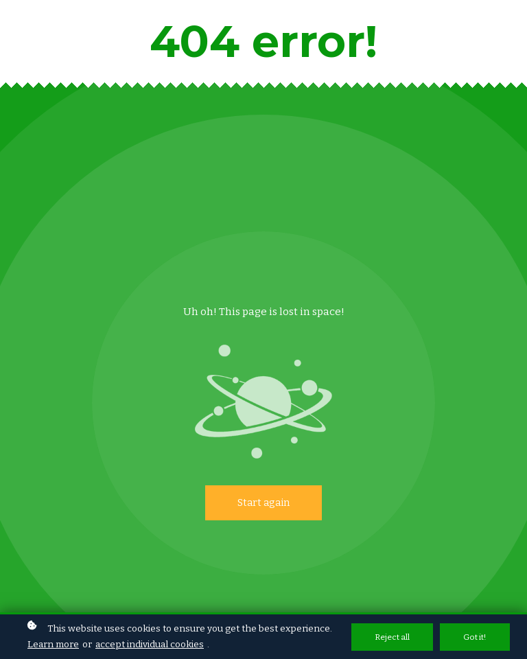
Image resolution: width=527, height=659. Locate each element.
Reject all (392, 638)
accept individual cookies (149, 645)
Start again (263, 503)
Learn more (53, 645)
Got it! (475, 638)
